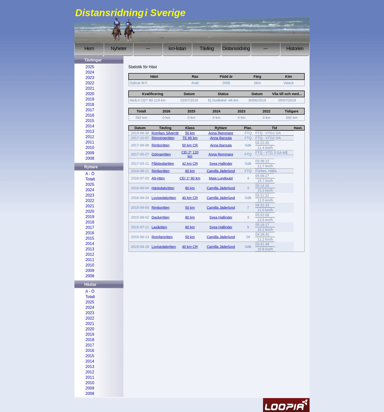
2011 (89, 142)
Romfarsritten (162, 237)
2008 (89, 158)
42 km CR (190, 164)
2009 (89, 153)
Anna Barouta (221, 138)
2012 (89, 137)
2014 (89, 126)
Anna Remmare (220, 133)
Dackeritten (160, 217)
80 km (190, 171)
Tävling (207, 48)
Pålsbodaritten (163, 164)
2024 (89, 72)
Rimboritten (161, 145)
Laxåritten (159, 227)
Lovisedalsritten (164, 198)
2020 (89, 94)
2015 (89, 121)
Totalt (90, 179)
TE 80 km (190, 138)
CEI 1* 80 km (190, 178)
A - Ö (89, 174)
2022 (89, 83)
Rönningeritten (163, 138)
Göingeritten (161, 154)
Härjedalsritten (163, 188)
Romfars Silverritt (165, 133)
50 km (190, 133)
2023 (89, 78)
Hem (89, 48)
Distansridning (236, 48)
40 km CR (190, 198)
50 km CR (190, 145)
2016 (89, 115)
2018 (89, 104)
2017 (89, 110)
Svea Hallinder (220, 164)
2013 (89, 131)
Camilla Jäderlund (221, 171)
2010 (89, 147)
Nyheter (118, 48)
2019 (89, 99)
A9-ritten (158, 178)
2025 (89, 67)
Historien (294, 48)
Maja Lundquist (221, 178)
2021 (89, 88)
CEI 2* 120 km (190, 154)
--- (148, 48)
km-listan (177, 48)
